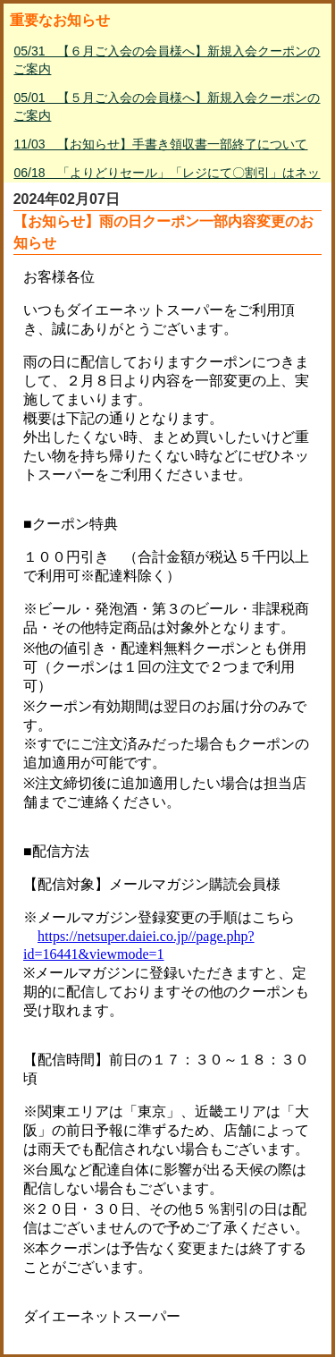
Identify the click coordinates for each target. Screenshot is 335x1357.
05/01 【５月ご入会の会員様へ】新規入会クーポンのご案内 (166, 106)
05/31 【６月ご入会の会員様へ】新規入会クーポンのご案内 (166, 60)
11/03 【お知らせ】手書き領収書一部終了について (160, 144)
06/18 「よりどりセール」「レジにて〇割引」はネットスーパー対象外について (166, 181)
